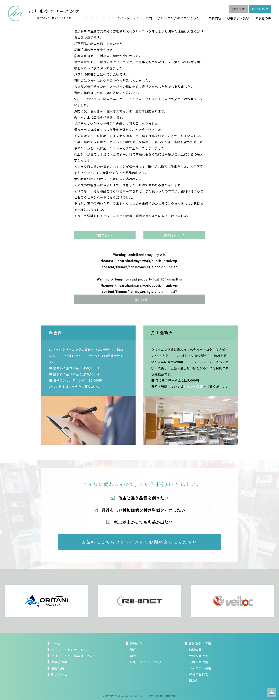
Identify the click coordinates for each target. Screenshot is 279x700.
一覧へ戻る (140, 299)
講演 (133, 655)
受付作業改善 (198, 655)
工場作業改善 (198, 661)
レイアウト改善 (200, 668)
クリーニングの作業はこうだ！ (180, 18)
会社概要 (238, 9)
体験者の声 (263, 18)
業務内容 (215, 18)
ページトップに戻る (271, 692)
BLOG (193, 680)
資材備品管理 (198, 674)
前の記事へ (104, 235)
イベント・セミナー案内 (134, 18)
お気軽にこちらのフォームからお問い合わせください (139, 542)
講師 (133, 649)
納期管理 (195, 649)
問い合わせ (260, 9)
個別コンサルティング (146, 661)
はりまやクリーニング (141, 695)
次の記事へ (174, 235)
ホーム (56, 643)
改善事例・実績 (238, 18)
